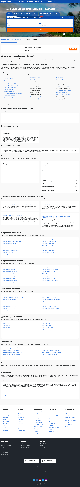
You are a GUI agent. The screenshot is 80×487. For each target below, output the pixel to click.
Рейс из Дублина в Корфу (48, 250)
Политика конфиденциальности (28, 475)
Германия (16, 39)
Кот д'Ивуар (6, 421)
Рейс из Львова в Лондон (9, 254)
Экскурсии (4, 450)
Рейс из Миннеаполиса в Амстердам (12, 241)
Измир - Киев (37, 418)
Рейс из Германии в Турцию (10, 271)
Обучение (42, 447)
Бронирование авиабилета (10, 391)
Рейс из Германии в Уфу (9, 276)
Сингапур (20, 428)
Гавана (20, 421)
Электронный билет (8, 393)
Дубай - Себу (37, 428)
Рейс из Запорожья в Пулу (48, 243)
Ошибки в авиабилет (8, 395)
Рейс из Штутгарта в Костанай (49, 301)
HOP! (66, 413)
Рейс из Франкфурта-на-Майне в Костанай (14, 297)
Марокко (5, 419)
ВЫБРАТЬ (73, 48)
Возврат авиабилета (47, 391)
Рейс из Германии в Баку (9, 278)
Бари (19, 415)
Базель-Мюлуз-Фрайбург (55, 421)
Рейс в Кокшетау (7, 332)
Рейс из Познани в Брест (48, 239)
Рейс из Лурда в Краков (9, 269)
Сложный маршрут (31, 17)
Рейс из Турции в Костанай (49, 306)
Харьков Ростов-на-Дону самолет (11, 350)
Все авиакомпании (69, 431)
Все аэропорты (53, 432)
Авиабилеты (4, 443)
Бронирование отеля (47, 393)
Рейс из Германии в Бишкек (49, 278)
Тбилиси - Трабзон (38, 422)
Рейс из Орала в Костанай (9, 306)
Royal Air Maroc (68, 424)
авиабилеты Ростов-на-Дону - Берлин (51, 352)
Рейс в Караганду (7, 329)
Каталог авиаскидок (6, 445)
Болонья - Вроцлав (38, 426)
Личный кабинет (44, 443)
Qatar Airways (68, 415)
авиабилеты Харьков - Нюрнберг (11, 347)
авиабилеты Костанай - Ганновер (50, 347)
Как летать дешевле (8, 389)
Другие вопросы (46, 395)
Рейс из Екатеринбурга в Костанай (11, 310)
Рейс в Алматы (6, 325)
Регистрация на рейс (47, 389)
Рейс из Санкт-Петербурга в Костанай (12, 301)
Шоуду (50, 413)
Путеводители (4, 454)
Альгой (50, 429)
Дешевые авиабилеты (7, 39)
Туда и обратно (12, 17)
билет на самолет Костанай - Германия (13, 356)
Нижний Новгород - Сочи (39, 414)
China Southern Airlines (70, 420)
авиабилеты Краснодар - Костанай (11, 354)
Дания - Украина (38, 420)
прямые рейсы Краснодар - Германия (12, 352)
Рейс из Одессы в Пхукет (9, 252)
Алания (20, 426)
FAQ (22, 443)
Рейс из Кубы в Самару (8, 248)
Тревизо (51, 411)
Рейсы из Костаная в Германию (9, 42)
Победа (66, 426)
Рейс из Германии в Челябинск (50, 269)
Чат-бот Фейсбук (25, 447)
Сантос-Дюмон (53, 423)
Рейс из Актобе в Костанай (9, 308)
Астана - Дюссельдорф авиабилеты (51, 354)
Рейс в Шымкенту (46, 329)
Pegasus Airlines (68, 411)
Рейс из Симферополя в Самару (50, 248)
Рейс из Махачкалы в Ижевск (10, 239)
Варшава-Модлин (53, 431)
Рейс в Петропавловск (47, 327)
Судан (4, 425)
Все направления (38, 432)
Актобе (51, 425)
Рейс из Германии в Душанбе (49, 276)
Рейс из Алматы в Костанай (49, 304)
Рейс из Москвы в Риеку (9, 245)
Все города (21, 430)
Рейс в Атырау (6, 327)
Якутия (66, 429)
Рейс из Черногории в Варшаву (11, 250)
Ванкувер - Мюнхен (39, 416)
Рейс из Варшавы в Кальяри (49, 245)
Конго (4, 413)
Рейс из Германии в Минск (9, 267)
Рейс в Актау (6, 323)
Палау (4, 426)
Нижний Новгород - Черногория (39, 430)
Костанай (22, 39)
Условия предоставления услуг (12, 475)
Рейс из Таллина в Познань (10, 243)
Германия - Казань (38, 424)
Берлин (20, 411)
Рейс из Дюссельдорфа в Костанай (51, 308)
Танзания (5, 417)
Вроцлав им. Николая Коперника (54, 419)
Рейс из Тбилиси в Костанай (49, 297)
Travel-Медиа (4, 452)
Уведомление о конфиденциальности (66, 475)
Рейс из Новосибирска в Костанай (11, 295)
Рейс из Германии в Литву (9, 282)
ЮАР (4, 411)
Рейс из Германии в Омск (48, 271)
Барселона (21, 417)
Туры (2, 447)
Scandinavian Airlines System (70, 418)
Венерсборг (21, 425)
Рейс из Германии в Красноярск (50, 273)
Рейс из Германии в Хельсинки (50, 267)
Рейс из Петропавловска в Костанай (51, 299)
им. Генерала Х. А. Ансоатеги (53, 416)
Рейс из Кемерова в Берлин (49, 241)
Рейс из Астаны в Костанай (10, 299)
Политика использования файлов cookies (46, 475)
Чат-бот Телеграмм (25, 445)
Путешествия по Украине (46, 449)
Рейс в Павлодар (46, 325)
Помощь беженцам (45, 450)
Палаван (20, 419)
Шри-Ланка (6, 423)
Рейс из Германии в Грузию (10, 273)
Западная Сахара (7, 415)
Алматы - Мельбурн (38, 411)
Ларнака (20, 423)
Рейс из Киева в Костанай (48, 295)
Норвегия (5, 428)
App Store (42, 445)
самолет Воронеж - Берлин (48, 356)
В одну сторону (21, 17)
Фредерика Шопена (54, 427)
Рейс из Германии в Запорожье (50, 280)
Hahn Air (67, 422)
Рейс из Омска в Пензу (48, 252)
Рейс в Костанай (46, 323)
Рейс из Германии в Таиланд (10, 280)
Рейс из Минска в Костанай (10, 304)
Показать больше (40, 336)
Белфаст (20, 413)
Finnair (66, 428)
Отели (3, 449)
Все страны (5, 430)
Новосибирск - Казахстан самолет (50, 350)
